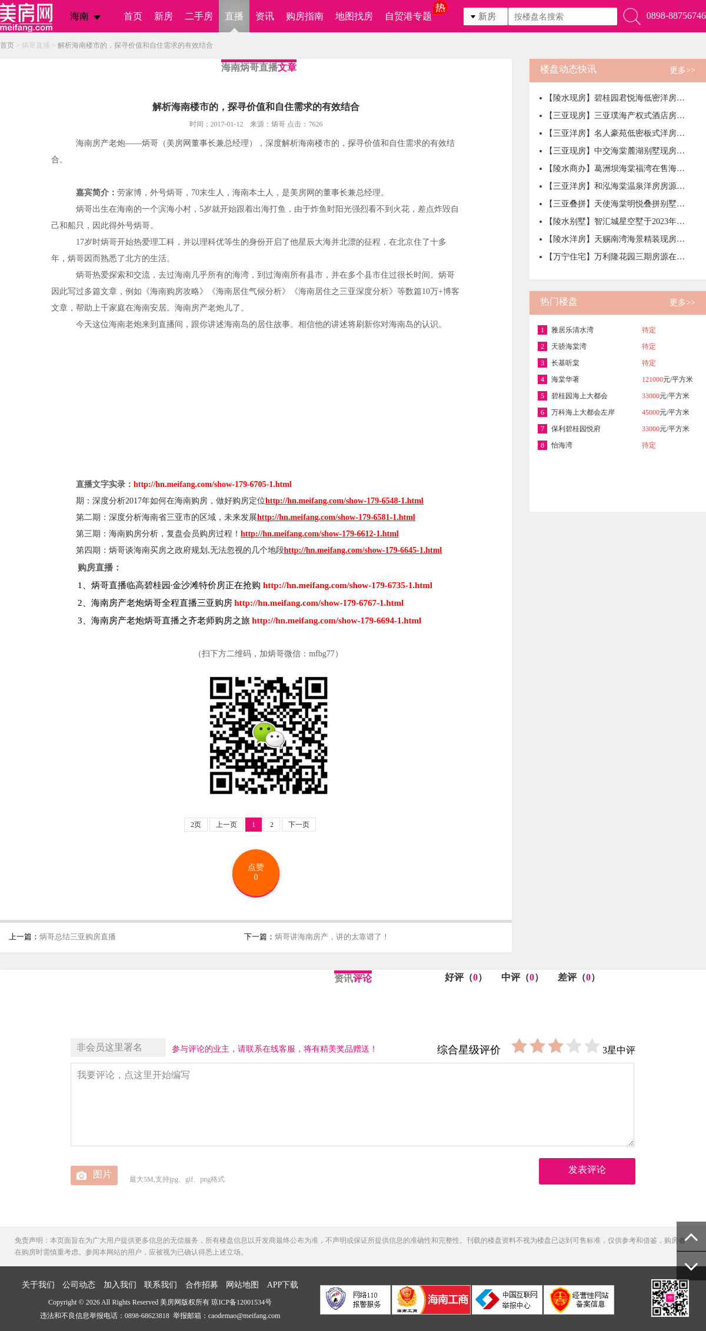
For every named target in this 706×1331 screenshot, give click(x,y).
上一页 (226, 824)
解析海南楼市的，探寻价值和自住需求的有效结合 (135, 45)
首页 (133, 16)
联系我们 (160, 1284)
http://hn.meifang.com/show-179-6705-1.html (213, 484)
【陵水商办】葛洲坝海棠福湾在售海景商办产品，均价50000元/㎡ (615, 168)
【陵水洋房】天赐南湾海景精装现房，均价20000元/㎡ (615, 239)
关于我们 (38, 1284)
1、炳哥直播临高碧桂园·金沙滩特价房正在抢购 (169, 585)
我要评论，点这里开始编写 (352, 1104)
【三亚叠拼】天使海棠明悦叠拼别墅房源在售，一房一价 (615, 203)
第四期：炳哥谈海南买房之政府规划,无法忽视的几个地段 (257, 550)
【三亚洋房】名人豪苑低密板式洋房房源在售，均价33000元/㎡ (615, 133)
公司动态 (78, 1284)
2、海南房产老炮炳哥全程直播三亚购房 (155, 603)
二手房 (199, 16)
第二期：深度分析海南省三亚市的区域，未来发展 (245, 517)
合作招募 (201, 1284)
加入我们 (120, 1284)
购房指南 (305, 16)
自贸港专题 (408, 16)
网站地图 (242, 1284)
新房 (163, 16)
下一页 (298, 824)
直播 (234, 16)
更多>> (682, 70)
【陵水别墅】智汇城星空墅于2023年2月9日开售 (615, 221)
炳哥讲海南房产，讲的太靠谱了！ (332, 936)
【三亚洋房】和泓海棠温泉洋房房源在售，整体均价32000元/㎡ (615, 186)
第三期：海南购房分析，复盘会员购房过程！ (239, 533)
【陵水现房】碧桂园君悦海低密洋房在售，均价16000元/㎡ (615, 98)
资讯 (264, 16)
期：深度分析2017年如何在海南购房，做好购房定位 (250, 500)
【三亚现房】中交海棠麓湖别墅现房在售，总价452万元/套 (615, 150)
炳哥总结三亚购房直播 (77, 936)
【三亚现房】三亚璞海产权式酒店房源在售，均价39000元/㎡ (615, 115)
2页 (196, 824)
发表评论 (587, 1170)
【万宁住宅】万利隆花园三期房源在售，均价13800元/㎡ (615, 256)
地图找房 (354, 16)
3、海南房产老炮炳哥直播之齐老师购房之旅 (164, 620)
